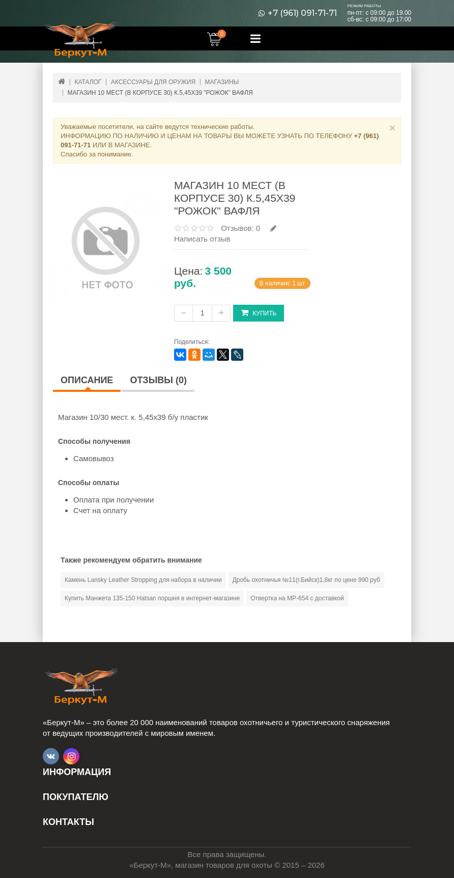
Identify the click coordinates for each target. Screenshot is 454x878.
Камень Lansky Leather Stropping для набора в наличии (143, 579)
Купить (258, 312)
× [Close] (392, 127)
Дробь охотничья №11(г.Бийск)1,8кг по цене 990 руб (306, 579)
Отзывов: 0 (240, 228)
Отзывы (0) (158, 380)
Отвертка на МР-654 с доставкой (297, 598)
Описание (87, 380)
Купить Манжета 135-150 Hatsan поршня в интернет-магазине (152, 598)
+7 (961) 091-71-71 (302, 13)
